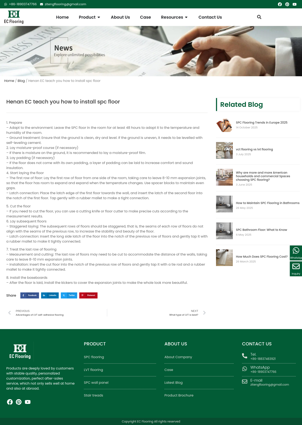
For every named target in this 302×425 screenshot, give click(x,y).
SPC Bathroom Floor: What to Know (261, 230)
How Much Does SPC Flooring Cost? (262, 256)
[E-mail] (244, 381)
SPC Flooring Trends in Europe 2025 (262, 122)
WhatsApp (260, 367)
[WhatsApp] (244, 368)
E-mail (256, 380)
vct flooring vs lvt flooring (254, 149)
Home (9, 80)
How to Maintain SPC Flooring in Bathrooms (267, 203)
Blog (21, 80)
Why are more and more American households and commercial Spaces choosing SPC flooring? (263, 176)
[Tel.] (244, 355)
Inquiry (296, 273)
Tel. (253, 354)
